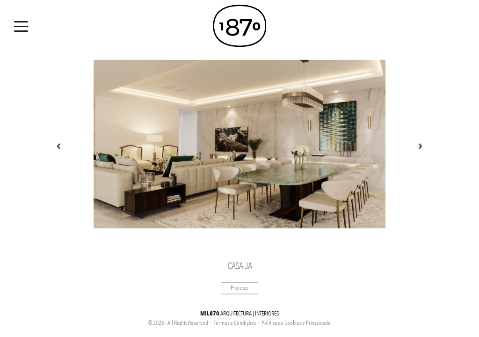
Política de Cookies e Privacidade (296, 323)
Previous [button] (58, 144)
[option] (239, 144)
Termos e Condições (235, 323)
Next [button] (420, 144)
